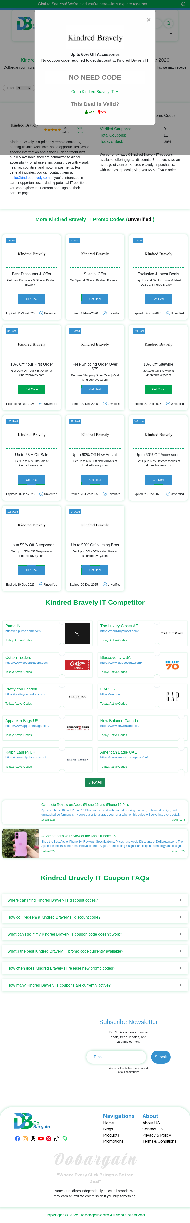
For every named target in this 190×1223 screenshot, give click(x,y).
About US (151, 1122)
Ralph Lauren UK (20, 752)
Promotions (113, 1141)
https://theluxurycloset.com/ (119, 631)
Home (108, 1122)
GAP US (107, 689)
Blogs (108, 1129)
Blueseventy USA (115, 657)
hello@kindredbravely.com (30, 178)
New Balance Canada (119, 721)
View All (95, 782)
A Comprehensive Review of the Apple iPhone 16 (78, 836)
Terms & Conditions (159, 1141)
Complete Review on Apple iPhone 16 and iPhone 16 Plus (85, 805)
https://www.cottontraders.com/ (27, 662)
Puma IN (12, 626)
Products (111, 1135)
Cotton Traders (18, 657)
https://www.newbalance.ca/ (119, 726)
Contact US (152, 1129)
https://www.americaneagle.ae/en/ (124, 757)
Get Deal (31, 299)
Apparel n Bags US (21, 721)
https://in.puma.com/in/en (23, 631)
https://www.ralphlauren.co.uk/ (26, 757)
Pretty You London (21, 689)
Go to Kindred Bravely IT (95, 92)
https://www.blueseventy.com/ (121, 662)
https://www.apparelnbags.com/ (27, 726)
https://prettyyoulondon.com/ (25, 694)
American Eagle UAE (118, 752)
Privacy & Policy (156, 1135)
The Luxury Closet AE (119, 626)
